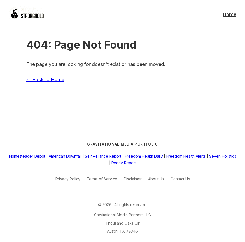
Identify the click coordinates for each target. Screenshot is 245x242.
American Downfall (65, 156)
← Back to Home (45, 79)
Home (229, 14)
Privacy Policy (67, 179)
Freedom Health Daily (144, 156)
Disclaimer (133, 179)
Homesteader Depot (27, 156)
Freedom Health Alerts (186, 156)
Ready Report (123, 163)
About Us (156, 179)
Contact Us (180, 179)
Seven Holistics (222, 156)
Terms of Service (102, 179)
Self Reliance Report (103, 156)
